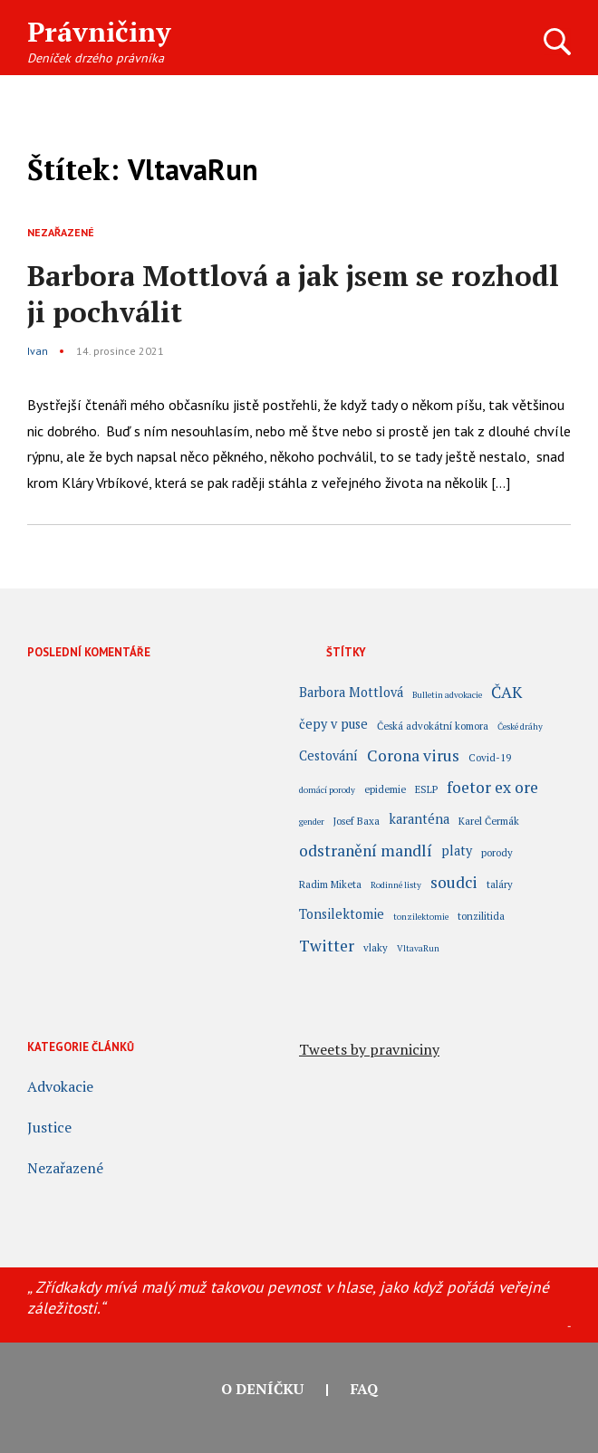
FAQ (364, 1389)
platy (456, 852)
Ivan (37, 351)
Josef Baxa (356, 820)
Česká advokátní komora (432, 725)
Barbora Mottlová (351, 693)
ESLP (426, 789)
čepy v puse (333, 725)
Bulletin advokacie (447, 695)
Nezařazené (60, 232)
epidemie (385, 789)
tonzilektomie (420, 916)
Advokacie (60, 1086)
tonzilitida (481, 915)
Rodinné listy (396, 885)
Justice (49, 1127)
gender (311, 821)
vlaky (375, 947)
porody (497, 852)
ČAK (506, 694)
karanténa (419, 820)
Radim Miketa (330, 884)
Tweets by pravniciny (369, 1049)
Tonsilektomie (341, 915)
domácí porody (327, 790)
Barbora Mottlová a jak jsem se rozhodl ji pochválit (293, 294)
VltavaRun (418, 948)
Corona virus (413, 758)
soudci (453, 884)
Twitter (326, 948)
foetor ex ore (492, 789)
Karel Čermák (488, 820)
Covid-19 (489, 757)
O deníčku (262, 1389)
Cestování (328, 757)
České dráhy (520, 726)
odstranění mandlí (365, 853)
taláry (500, 884)
